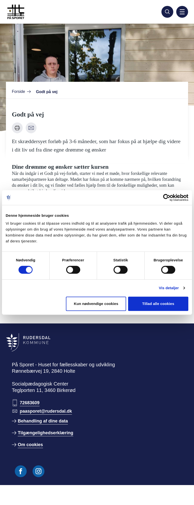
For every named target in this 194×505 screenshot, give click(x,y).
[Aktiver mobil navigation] (182, 12)
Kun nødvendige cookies (96, 304)
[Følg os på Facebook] (21, 471)
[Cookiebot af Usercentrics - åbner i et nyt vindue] (166, 197)
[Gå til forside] (27, 12)
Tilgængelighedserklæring (45, 432)
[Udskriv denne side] (17, 127)
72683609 (29, 402)
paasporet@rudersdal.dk (46, 411)
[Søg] (167, 12)
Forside (18, 91)
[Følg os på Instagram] (38, 471)
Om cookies (30, 444)
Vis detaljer (169, 288)
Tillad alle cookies (158, 304)
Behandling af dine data (43, 421)
